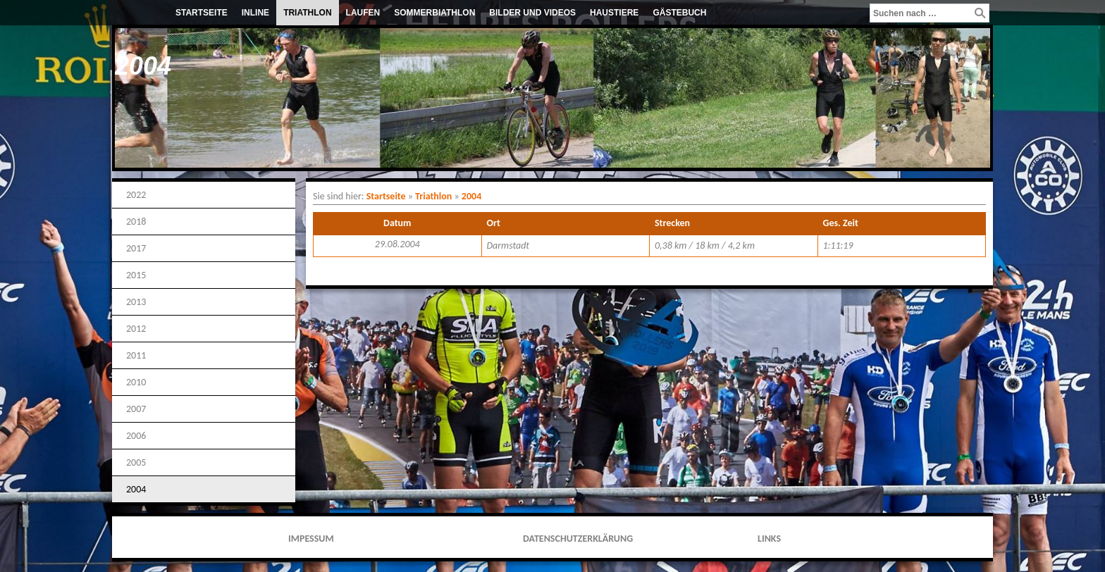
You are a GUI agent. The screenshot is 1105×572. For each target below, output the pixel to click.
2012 (136, 329)
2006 (136, 436)
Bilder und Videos (532, 13)
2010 (136, 382)
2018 (136, 222)
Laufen (363, 13)
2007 (136, 409)
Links (769, 539)
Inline (255, 13)
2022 (136, 195)
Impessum (311, 539)
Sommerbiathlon (434, 13)
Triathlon (307, 13)
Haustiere (614, 13)
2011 (136, 355)
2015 (136, 275)
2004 (136, 489)
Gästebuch (679, 13)
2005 (136, 462)
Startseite (201, 13)
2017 (136, 248)
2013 (136, 302)
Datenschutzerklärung (578, 539)
